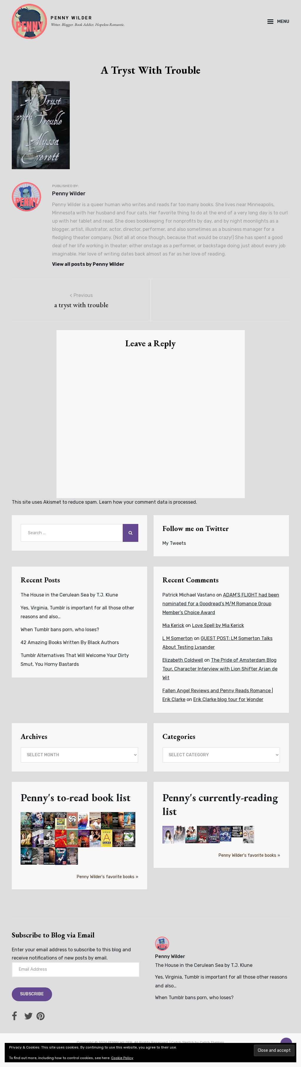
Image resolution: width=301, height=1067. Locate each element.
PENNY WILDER (71, 18)
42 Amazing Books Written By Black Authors (70, 642)
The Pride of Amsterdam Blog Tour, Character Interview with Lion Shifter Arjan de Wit (219, 668)
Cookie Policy (122, 1058)
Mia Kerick (173, 625)
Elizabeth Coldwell (182, 660)
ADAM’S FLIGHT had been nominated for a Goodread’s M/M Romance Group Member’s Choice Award (220, 603)
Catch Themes (212, 1042)
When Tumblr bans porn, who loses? (60, 629)
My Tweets (174, 543)
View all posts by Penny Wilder (88, 264)
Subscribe (32, 994)
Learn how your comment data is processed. (148, 502)
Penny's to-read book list (76, 797)
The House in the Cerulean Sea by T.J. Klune (69, 595)
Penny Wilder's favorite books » (107, 876)
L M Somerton (177, 638)
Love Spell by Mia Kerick (218, 625)
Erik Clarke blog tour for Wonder (228, 699)
